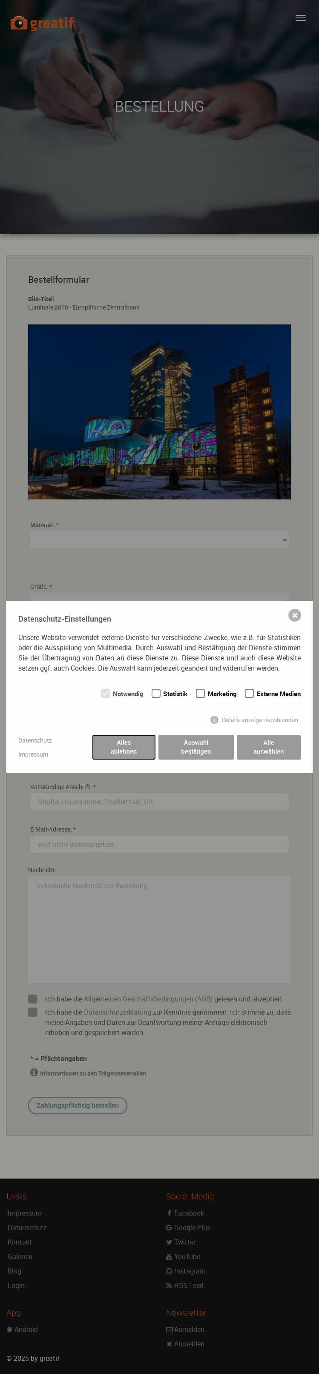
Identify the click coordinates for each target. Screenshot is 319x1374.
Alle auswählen (268, 747)
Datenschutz (35, 740)
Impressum (33, 754)
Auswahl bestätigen (196, 747)
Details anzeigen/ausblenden (259, 720)
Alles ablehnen (124, 747)
